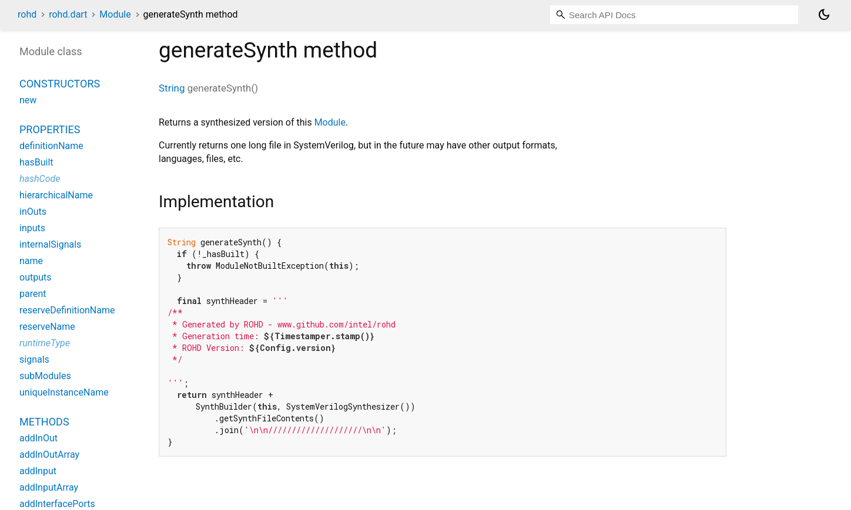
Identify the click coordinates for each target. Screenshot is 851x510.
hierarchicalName (56, 195)
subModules (45, 375)
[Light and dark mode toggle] (824, 14)
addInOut (38, 438)
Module (114, 14)
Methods (44, 422)
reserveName (47, 326)
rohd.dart (68, 14)
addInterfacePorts (57, 503)
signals (34, 359)
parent (32, 293)
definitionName (51, 145)
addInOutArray (49, 454)
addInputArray (48, 487)
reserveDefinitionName (67, 310)
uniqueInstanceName (64, 392)
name (31, 260)
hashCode (39, 178)
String (172, 88)
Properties (49, 129)
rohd (27, 14)
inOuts (32, 211)
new (27, 100)
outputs (35, 277)
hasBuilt (36, 162)
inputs (32, 228)
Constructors (59, 83)
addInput (37, 471)
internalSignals (50, 244)
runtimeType (44, 343)
